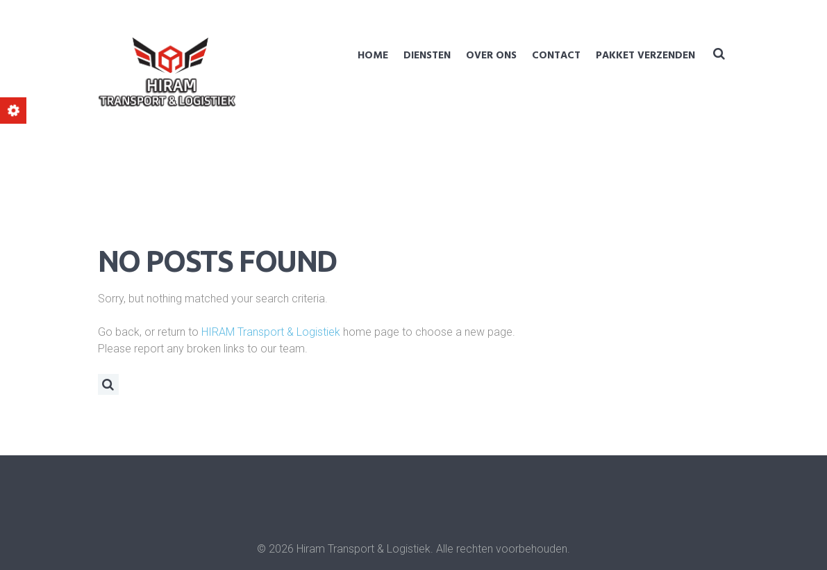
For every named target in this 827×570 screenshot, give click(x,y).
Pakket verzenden (645, 55)
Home (373, 55)
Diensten (427, 55)
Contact (556, 55)
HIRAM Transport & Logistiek (270, 332)
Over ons (491, 55)
